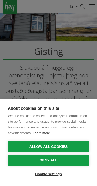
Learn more (41, 133)
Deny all (48, 160)
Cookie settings (48, 174)
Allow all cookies (48, 147)
